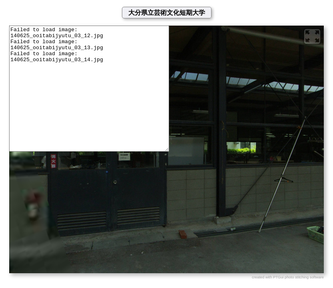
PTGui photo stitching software (298, 277)
